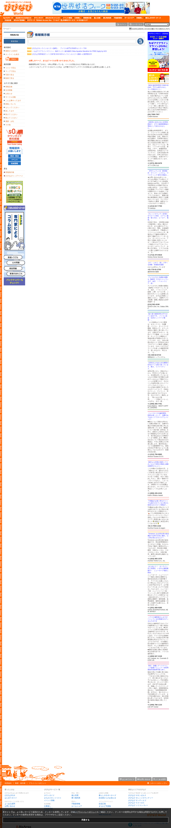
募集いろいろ (10, 104)
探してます (9, 111)
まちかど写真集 (105, 806)
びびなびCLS (10, 795)
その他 (8, 125)
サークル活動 (10, 97)
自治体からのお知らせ (107, 798)
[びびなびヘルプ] (56, 20)
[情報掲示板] (86, 18)
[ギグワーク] (30, 20)
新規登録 (14, 41)
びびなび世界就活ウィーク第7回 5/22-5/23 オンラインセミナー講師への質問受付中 (59, 54)
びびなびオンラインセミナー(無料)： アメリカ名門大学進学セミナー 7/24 (56, 48)
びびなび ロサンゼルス (137, 795)
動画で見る (9, 78)
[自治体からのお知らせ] (22, 18)
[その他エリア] (82, 20)
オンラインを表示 (12, 54)
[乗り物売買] (106, 18)
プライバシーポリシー (37, 783)
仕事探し (47, 806)
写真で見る (9, 75)
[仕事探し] (77, 18)
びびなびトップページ (14, 176)
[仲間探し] (139, 18)
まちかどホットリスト (52, 798)
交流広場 (102, 804)
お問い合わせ (10, 806)
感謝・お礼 (9, 121)
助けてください (11, 114)
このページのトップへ (158, 783)
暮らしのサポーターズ (107, 795)
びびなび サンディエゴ (137, 800)
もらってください (12, 107)
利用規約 (8, 783)
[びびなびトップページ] (17, 8)
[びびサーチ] (8, 18)
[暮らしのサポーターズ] (152, 18)
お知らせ (8, 93)
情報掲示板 (14, 35)
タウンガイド (49, 795)
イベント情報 (49, 800)
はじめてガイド (11, 798)
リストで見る (10, 68)
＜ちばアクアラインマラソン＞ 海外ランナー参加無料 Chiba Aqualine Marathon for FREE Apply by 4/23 (67, 51)
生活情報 (8, 90)
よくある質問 (10, 804)
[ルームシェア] (128, 18)
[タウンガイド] (38, 18)
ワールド (6, 29)
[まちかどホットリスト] (52, 18)
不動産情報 (75, 804)
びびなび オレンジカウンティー (140, 798)
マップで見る (10, 71)
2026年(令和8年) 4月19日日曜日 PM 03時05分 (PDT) (151, 29)
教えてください (11, 118)
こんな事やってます (13, 100)
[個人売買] (96, 18)
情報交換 (8, 87)
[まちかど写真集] (18, 20)
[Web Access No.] (44, 20)
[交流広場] (7, 20)
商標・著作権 (20, 783)
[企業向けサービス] (68, 20)
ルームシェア (76, 806)
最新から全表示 (11, 51)
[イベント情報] (67, 18)
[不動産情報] (117, 18)
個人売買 (74, 795)
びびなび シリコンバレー (138, 805)
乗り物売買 (75, 798)
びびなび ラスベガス (136, 803)
